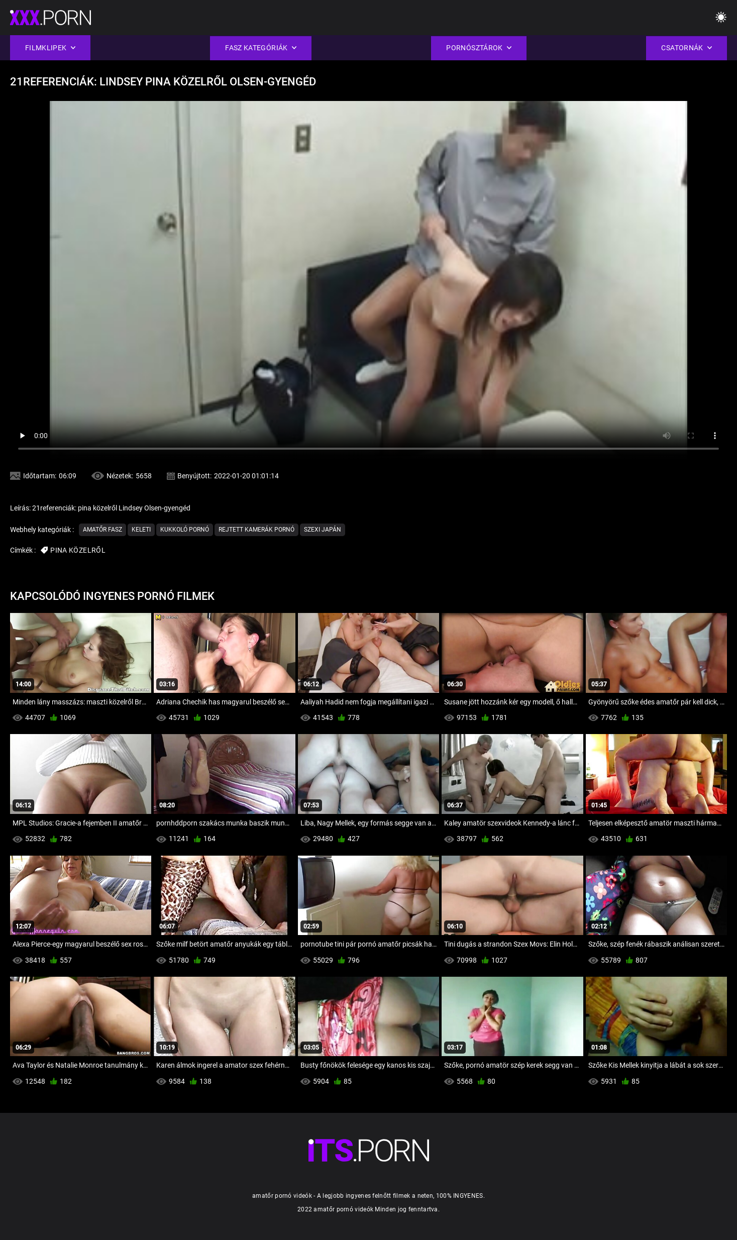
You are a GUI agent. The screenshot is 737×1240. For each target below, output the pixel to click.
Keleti (141, 529)
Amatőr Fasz (102, 529)
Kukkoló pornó (184, 529)
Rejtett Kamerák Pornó (256, 529)
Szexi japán (322, 529)
